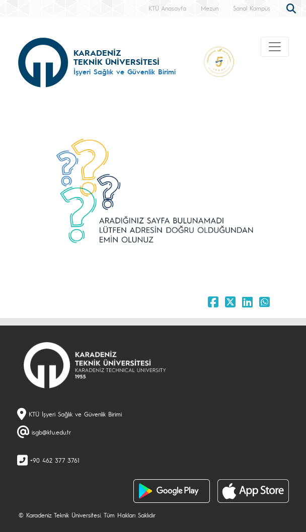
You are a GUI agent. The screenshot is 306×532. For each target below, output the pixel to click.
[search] (292, 7)
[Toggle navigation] (275, 47)
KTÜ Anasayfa (167, 8)
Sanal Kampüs (251, 8)
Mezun (209, 8)
